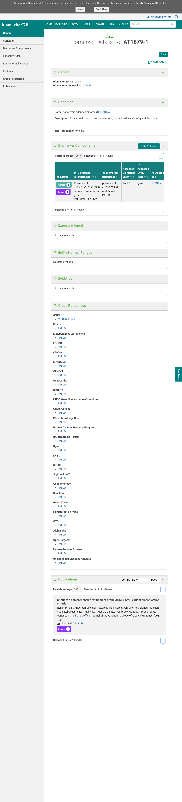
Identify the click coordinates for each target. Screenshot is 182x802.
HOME (49, 24)
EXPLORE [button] (61, 24)
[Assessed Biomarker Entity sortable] (128, 171)
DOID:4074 (103, 112)
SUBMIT (123, 24)
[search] (150, 24)
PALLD (62, 328)
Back (163, 54)
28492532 (79, 623)
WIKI (112, 24)
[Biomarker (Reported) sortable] (111, 171)
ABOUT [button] (100, 24)
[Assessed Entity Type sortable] (143, 171)
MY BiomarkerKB (159, 16)
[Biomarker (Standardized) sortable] (87, 171)
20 (77, 155)
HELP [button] (87, 24)
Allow (80, 9)
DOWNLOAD (155, 62)
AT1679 (87, 85)
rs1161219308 (66, 318)
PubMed (64, 185)
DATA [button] (75, 24)
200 (76, 589)
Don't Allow (102, 9)
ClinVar (63, 192)
